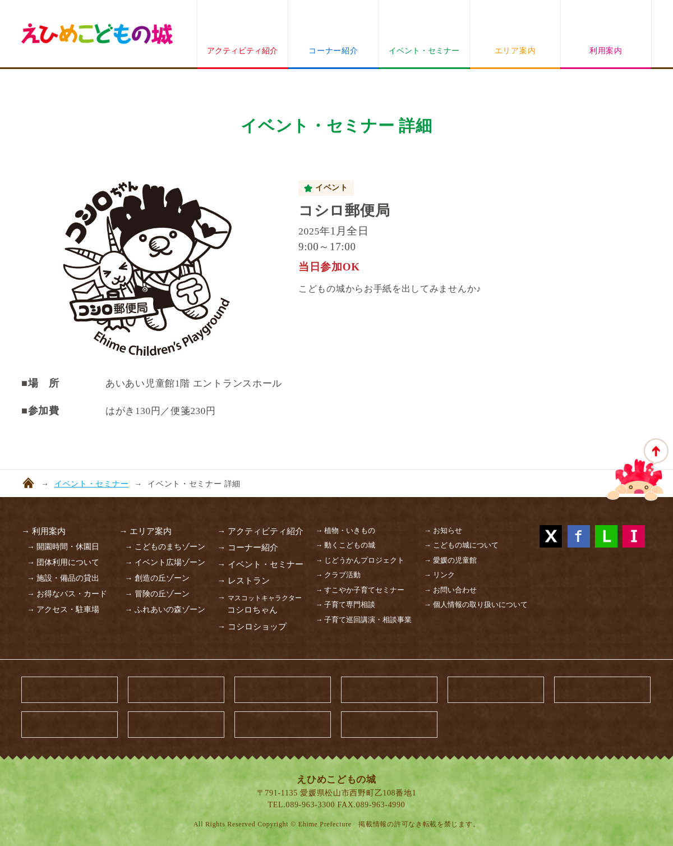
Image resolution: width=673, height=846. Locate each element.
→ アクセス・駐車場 (63, 609)
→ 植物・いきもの (345, 530)
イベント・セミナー (424, 51)
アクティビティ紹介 (242, 51)
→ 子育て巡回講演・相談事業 (363, 619)
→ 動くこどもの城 (345, 545)
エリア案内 (515, 51)
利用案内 (606, 51)
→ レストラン (243, 580)
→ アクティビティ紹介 (260, 531)
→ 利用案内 (43, 531)
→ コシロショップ (252, 626)
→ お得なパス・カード (67, 594)
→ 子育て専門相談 (345, 604)
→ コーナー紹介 (247, 547)
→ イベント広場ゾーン (165, 562)
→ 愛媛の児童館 (450, 560)
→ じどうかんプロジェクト (359, 560)
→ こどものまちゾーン (165, 546)
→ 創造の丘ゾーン (157, 578)
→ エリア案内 (145, 531)
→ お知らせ (443, 530)
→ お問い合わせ (450, 590)
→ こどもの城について (461, 545)
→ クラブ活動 (338, 575)
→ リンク (439, 575)
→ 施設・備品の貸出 (63, 578)
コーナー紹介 (333, 51)
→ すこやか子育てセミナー (359, 590)
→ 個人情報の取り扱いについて (476, 604)
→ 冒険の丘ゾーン (157, 594)
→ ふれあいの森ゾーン (165, 609)
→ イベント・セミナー (260, 564)
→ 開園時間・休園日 (63, 546)
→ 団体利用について (63, 562)
